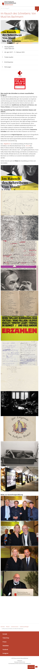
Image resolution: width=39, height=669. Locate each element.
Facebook (5, 650)
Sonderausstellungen (24, 626)
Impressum (19, 660)
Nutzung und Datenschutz (19, 662)
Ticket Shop (6, 638)
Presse (4, 642)
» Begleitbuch (7, 144)
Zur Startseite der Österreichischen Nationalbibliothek (20, 663)
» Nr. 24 (27, 146)
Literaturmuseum (8, 4)
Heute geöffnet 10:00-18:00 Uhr (9, 47)
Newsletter (6, 646)
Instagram (5, 653)
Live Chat (31, 667)
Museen (8, 626)
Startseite (3, 626)
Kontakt (5, 634)
